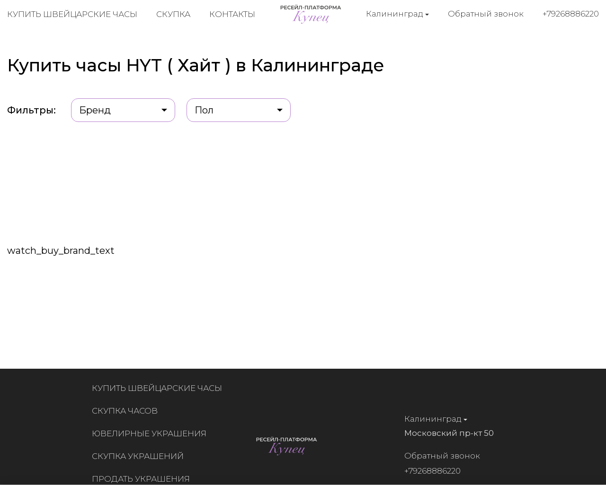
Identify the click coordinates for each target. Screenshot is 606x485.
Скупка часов (128, 411)
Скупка (173, 14)
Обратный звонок (486, 13)
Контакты (232, 14)
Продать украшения (145, 479)
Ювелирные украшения (153, 433)
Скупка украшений (141, 456)
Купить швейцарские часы (72, 14)
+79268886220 (571, 13)
